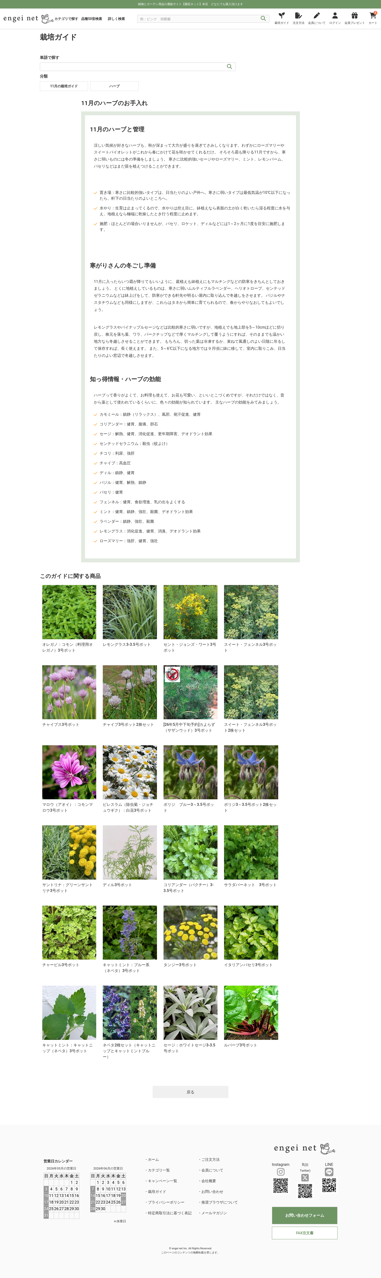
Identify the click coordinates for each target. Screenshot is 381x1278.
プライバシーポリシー (166, 1202)
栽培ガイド (157, 1191)
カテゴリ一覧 (159, 1170)
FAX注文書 (304, 1233)
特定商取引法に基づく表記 (170, 1213)
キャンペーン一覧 (162, 1181)
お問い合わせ (212, 1191)
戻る (190, 1092)
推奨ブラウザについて (219, 1202)
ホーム (153, 1159)
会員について (212, 1170)
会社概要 (208, 1181)
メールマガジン (214, 1213)
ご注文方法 (210, 1159)
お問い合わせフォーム (304, 1215)
